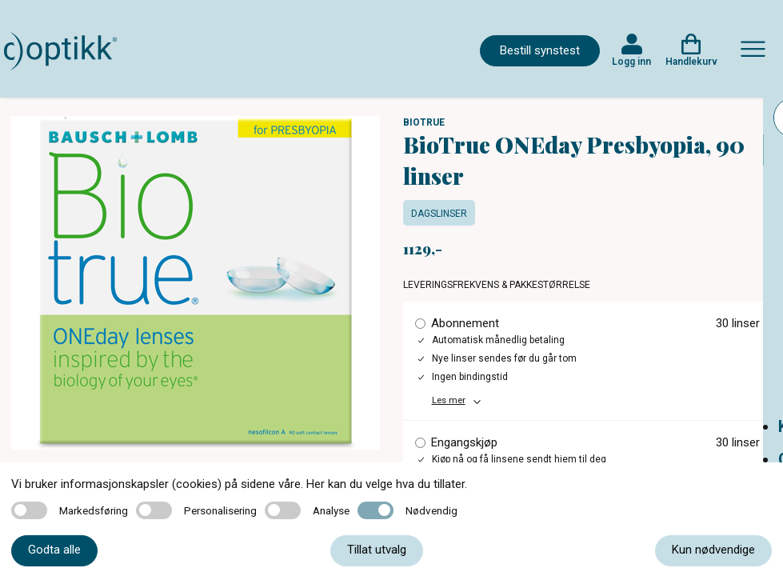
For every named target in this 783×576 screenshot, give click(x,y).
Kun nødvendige (713, 549)
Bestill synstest (540, 50)
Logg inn (631, 61)
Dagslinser (439, 213)
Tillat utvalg (376, 549)
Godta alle (54, 549)
